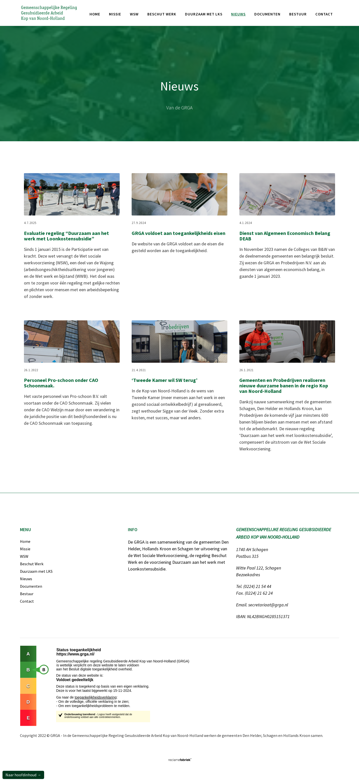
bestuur (298, 14)
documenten (267, 14)
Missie (25, 548)
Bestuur (26, 593)
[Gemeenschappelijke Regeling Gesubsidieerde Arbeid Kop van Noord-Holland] (49, 13)
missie (115, 14)
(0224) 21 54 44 (257, 586)
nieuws (238, 14)
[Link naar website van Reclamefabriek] (179, 759)
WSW (134, 14)
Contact (324, 14)
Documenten (31, 586)
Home (95, 14)
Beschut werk (161, 14)
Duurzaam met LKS (203, 14)
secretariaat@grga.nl (268, 605)
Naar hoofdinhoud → (23, 774)
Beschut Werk (31, 563)
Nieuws (26, 578)
